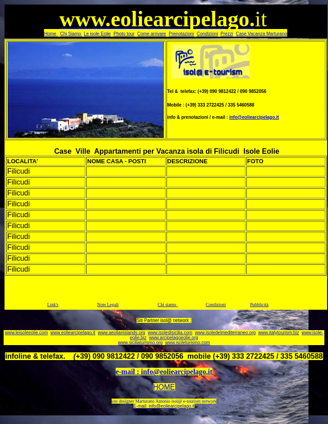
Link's (53, 304)
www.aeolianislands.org (122, 332)
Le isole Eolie (97, 33)
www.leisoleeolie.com (26, 332)
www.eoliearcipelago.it (72, 332)
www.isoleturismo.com (187, 342)
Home (50, 33)
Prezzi (226, 33)
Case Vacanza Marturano (261, 33)
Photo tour (123, 33)
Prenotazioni (181, 33)
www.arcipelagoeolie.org (173, 337)
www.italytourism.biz (278, 332)
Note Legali (107, 304)
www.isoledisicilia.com (170, 332)
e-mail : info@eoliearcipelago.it (164, 371)
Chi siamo (166, 304)
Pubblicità (259, 304)
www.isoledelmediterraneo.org (225, 332)
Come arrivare (151, 33)
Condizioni (207, 33)
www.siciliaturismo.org (140, 342)
